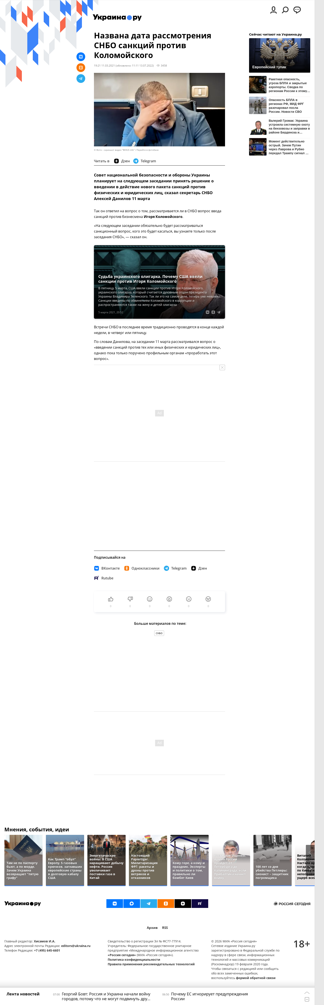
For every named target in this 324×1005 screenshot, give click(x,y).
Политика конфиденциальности (134, 959)
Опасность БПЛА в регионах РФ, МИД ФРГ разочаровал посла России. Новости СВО (286, 105)
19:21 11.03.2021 (104, 65)
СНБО (159, 633)
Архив (152, 927)
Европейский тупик (269, 67)
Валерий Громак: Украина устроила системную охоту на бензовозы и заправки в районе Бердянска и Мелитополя (289, 126)
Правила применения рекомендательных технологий (151, 964)
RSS (165, 927)
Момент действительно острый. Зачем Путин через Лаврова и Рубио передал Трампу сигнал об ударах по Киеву (289, 147)
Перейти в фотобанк (148, 150)
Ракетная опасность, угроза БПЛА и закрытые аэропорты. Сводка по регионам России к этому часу (288, 84)
